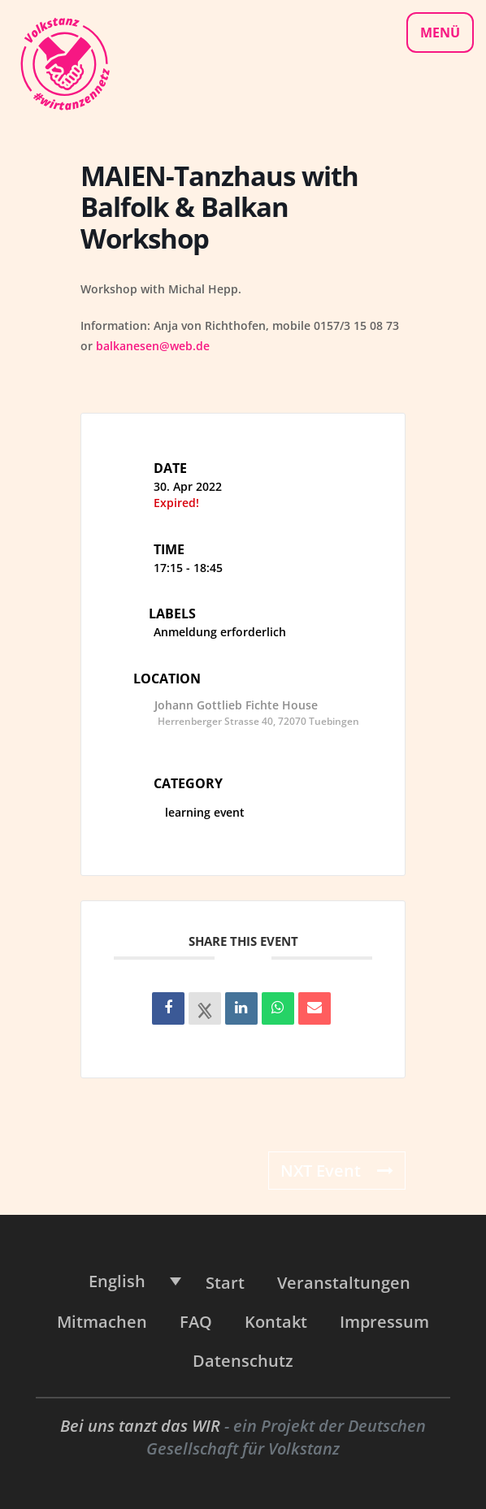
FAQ (196, 1322)
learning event (199, 812)
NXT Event (336, 1171)
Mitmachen (102, 1322)
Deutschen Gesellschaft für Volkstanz (286, 1437)
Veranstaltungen (343, 1283)
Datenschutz (243, 1361)
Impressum (384, 1322)
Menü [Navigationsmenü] (440, 32)
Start (225, 1283)
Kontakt (276, 1322)
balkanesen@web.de (153, 345)
